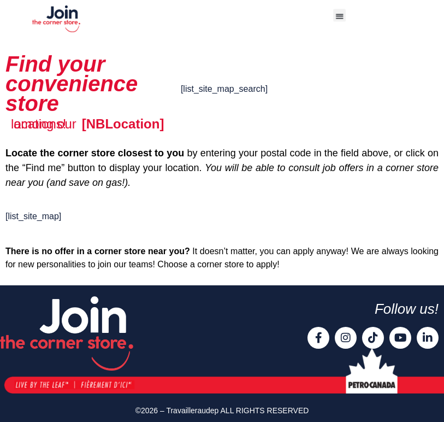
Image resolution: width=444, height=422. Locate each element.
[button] (339, 15)
